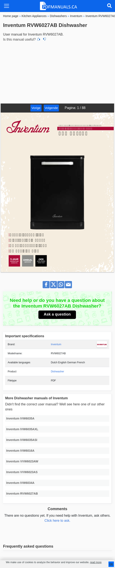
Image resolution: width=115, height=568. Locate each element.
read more (95, 562)
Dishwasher (57, 371)
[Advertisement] (57, 71)
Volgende (51, 108)
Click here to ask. (57, 520)
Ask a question (57, 314)
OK (111, 564)
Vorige (36, 108)
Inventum (56, 344)
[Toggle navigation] (6, 6)
